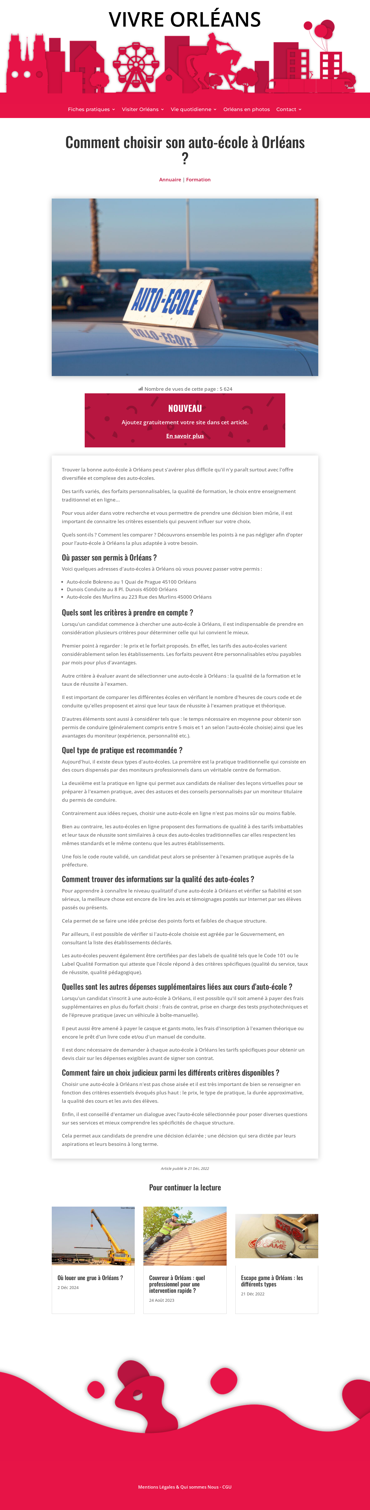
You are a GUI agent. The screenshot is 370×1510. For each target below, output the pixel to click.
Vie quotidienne (191, 109)
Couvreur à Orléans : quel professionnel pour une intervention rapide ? (177, 1284)
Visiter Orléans (140, 109)
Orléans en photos (246, 109)
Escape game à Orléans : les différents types (272, 1280)
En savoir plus (185, 436)
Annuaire (170, 179)
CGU (227, 1487)
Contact (286, 109)
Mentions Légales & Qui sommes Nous (178, 1487)
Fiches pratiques (89, 109)
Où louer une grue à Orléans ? (90, 1277)
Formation (198, 179)
